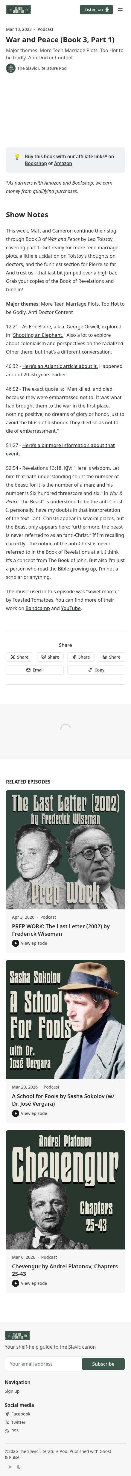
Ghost (105, 1451)
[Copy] (96, 670)
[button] (96, 9)
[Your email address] (44, 1364)
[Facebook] (18, 1414)
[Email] (35, 670)
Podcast (46, 29)
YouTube (71, 608)
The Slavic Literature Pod (43, 1451)
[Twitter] (15, 1422)
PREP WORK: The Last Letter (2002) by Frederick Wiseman (61, 930)
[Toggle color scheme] (14, 1467)
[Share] (19, 657)
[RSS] (12, 1431)
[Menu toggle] (120, 9)
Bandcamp (37, 608)
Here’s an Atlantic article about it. (60, 366)
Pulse (14, 1457)
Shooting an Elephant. (38, 335)
